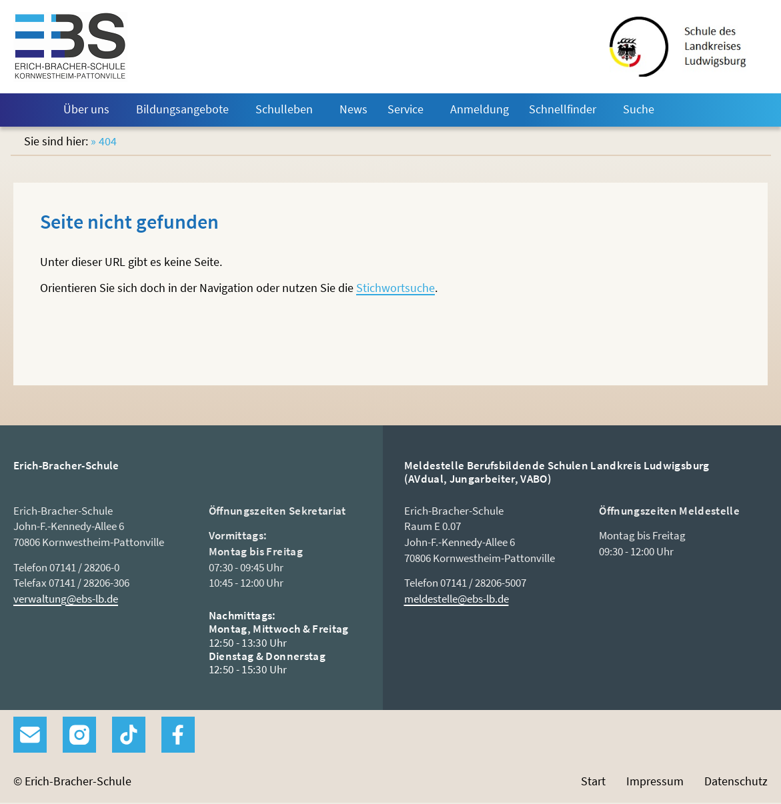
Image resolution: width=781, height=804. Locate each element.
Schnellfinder (562, 109)
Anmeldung (479, 109)
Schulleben (284, 109)
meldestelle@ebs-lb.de (456, 598)
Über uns (86, 109)
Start (32, 110)
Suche (638, 109)
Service (405, 109)
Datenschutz (736, 781)
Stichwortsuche (395, 287)
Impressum (655, 781)
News (353, 109)
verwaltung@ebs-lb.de (65, 598)
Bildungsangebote (182, 109)
